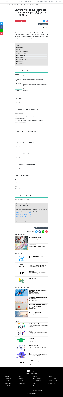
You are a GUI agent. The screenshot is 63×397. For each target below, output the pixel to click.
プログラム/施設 (43, 1)
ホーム (20, 1)
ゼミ (35, 1)
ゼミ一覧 (7, 380)
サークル (31, 1)
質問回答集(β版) (54, 1)
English (60, 1)
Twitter (34, 383)
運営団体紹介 (21, 378)
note (33, 385)
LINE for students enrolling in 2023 (23, 212)
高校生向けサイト (36, 388)
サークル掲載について (23, 381)
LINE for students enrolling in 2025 (23, 216)
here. (32, 220)
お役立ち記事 (7, 385)
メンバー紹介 (21, 380)
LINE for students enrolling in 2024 (23, 214)
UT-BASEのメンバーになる (53, 380)
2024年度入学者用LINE (37, 380)
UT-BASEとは (26, 1)
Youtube (34, 387)
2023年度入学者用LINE (37, 378)
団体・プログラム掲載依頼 (52, 378)
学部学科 (7, 381)
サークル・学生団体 (8, 378)
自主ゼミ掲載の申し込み (52, 381)
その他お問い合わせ (51, 383)
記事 (49, 1)
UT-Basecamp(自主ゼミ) (37, 390)
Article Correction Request (41, 227)
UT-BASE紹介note (22, 383)
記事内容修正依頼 (43, 24)
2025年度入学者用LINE (37, 381)
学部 (38, 1)
